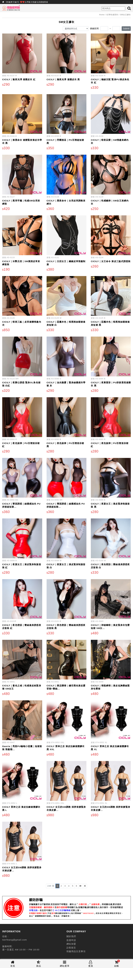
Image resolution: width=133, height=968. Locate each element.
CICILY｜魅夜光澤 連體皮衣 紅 (19, 79)
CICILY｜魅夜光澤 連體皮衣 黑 (63, 79)
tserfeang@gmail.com (14, 939)
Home (102, 15)
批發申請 (71, 940)
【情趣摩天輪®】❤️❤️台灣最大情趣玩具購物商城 (26, 2)
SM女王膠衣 (125, 15)
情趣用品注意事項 (76, 951)
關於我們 (71, 936)
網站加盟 (71, 944)
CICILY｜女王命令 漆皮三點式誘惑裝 (110, 261)
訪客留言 (71, 947)
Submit (126, 28)
